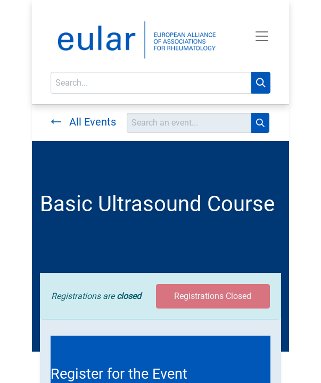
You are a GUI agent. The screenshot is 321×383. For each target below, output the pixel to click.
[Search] (260, 83)
